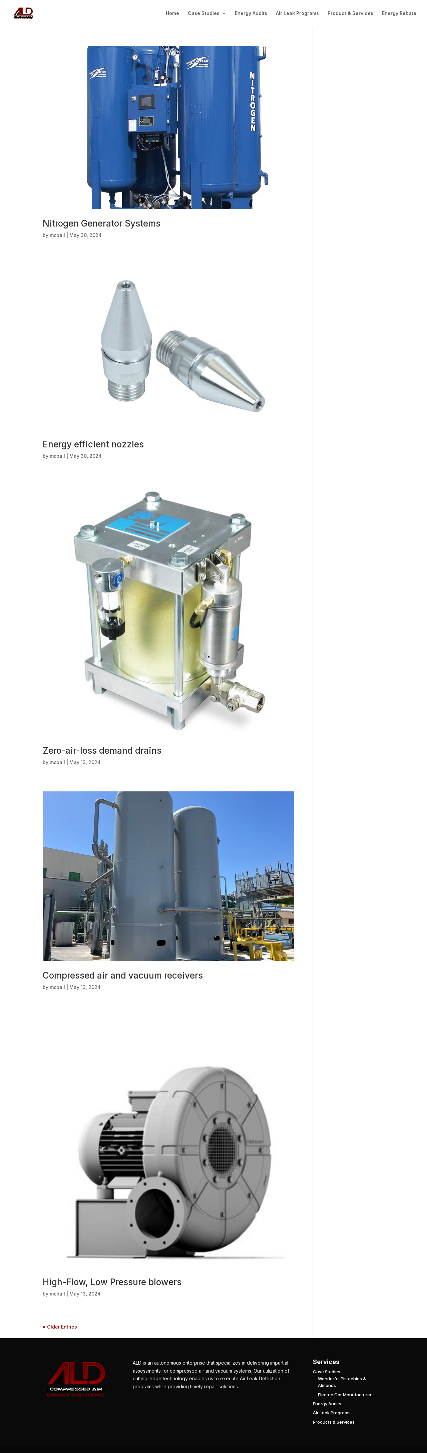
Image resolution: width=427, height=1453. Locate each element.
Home (172, 13)
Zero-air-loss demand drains (102, 750)
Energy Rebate (399, 13)
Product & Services (350, 13)
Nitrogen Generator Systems (101, 223)
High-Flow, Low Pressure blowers (112, 1282)
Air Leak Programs (297, 13)
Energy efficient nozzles (93, 444)
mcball (57, 235)
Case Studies (204, 13)
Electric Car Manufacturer (345, 1394)
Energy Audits (251, 13)
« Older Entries (60, 1327)
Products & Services (334, 1422)
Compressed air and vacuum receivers (123, 975)
